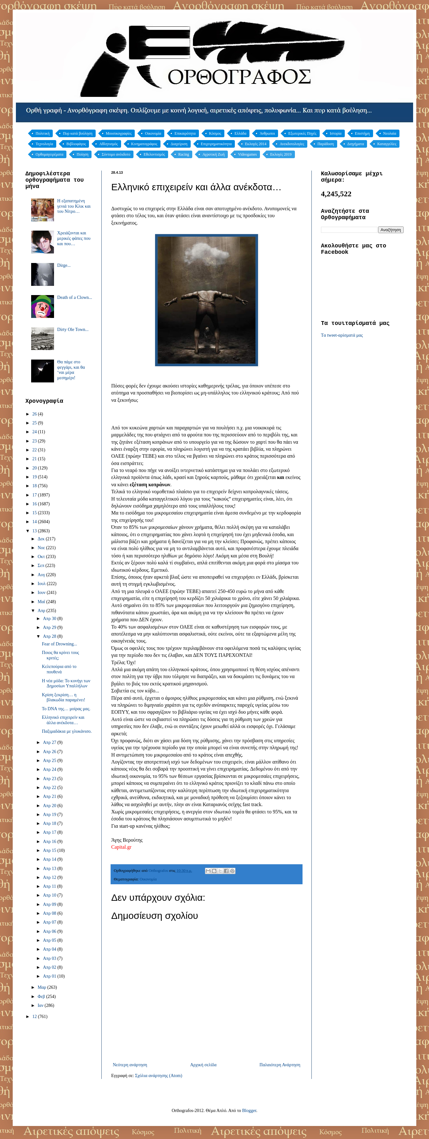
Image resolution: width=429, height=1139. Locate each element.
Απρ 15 (50, 850)
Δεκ (41, 538)
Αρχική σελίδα (203, 1064)
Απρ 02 (50, 967)
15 (35, 512)
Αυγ (41, 574)
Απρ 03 (50, 958)
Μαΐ (41, 601)
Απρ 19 (50, 814)
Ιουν (41, 592)
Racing (183, 154)
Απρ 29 (50, 627)
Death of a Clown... (74, 297)
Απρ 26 (50, 751)
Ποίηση (82, 154)
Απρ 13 (50, 868)
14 (35, 521)
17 (35, 495)
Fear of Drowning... (59, 644)
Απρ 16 (50, 841)
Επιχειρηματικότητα (216, 144)
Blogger (249, 1110)
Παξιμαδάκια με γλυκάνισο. (67, 731)
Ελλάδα (240, 133)
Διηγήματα (355, 144)
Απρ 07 (50, 922)
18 (35, 485)
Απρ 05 (50, 940)
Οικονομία (153, 133)
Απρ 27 (50, 742)
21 (35, 458)
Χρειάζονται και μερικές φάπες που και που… (74, 238)
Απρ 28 (50, 636)
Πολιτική (43, 133)
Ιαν (40, 1005)
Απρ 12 (50, 877)
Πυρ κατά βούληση (77, 133)
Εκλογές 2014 (255, 144)
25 (35, 423)
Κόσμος (215, 133)
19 (35, 477)
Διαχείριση (179, 144)
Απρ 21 (50, 796)
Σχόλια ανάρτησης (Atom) (158, 1075)
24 (35, 431)
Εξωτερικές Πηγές (302, 133)
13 (35, 531)
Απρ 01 (50, 976)
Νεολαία (389, 133)
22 (35, 450)
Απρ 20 (50, 805)
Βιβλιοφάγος (76, 144)
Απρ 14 (50, 859)
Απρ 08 (50, 913)
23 (35, 441)
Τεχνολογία (44, 144)
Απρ (41, 610)
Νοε (41, 547)
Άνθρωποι (267, 133)
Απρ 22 (50, 787)
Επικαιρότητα (184, 133)
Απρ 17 (50, 832)
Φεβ (41, 996)
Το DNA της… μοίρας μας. (66, 708)
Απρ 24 (50, 769)
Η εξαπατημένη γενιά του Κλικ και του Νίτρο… (74, 206)
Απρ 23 (50, 778)
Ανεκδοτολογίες (292, 144)
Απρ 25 (50, 760)
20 (35, 468)
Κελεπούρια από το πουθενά (59, 669)
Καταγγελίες (386, 144)
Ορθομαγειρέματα (49, 154)
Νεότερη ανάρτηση (130, 1064)
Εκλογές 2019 (280, 154)
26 (35, 414)
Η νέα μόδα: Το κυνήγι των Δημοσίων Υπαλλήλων (66, 683)
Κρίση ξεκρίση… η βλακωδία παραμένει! (63, 697)
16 (35, 504)
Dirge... (64, 265)
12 (35, 1016)
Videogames (247, 154)
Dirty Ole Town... (73, 329)
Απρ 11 (50, 886)
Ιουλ (42, 583)
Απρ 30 (50, 618)
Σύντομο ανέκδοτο (116, 154)
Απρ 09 (50, 904)
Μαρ (42, 987)
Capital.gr (121, 847)
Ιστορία (336, 133)
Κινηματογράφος (144, 144)
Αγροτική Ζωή (213, 154)
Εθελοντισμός (154, 154)
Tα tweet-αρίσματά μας (342, 335)
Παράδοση (325, 144)
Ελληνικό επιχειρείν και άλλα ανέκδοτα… (63, 720)
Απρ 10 (50, 895)
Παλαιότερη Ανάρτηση (280, 1064)
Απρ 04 (50, 949)
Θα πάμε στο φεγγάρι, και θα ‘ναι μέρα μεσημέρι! (71, 370)
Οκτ (41, 556)
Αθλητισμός (108, 144)
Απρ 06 (50, 931)
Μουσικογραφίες (119, 133)
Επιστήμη (362, 133)
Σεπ (41, 565)
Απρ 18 (50, 823)
